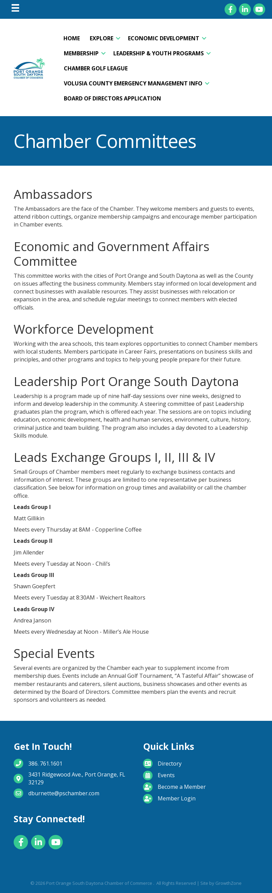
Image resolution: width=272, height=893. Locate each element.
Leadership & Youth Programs (158, 53)
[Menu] (15, 7)
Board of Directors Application (112, 98)
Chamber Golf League (96, 68)
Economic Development (163, 38)
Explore (101, 38)
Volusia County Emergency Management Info (133, 83)
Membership (81, 53)
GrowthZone (228, 883)
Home (71, 38)
